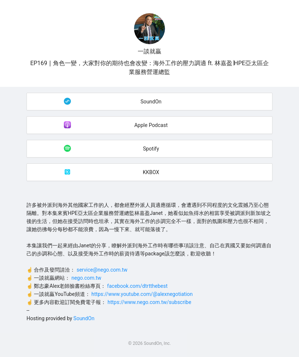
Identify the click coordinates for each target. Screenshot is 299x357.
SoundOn (83, 318)
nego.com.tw (86, 278)
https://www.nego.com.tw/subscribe (149, 302)
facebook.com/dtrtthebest (137, 286)
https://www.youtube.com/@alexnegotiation (142, 294)
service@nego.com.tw (102, 270)
